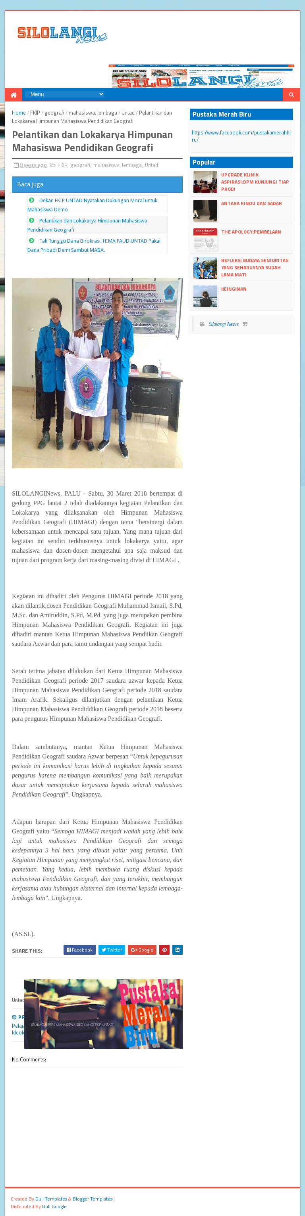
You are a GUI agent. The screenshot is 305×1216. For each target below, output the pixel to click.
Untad (128, 113)
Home (19, 113)
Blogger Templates (92, 1199)
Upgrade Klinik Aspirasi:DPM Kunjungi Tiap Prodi (255, 182)
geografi (54, 113)
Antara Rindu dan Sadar (251, 203)
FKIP (35, 113)
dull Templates (51, 1199)
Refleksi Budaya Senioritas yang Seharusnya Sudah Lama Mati (254, 267)
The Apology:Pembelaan (251, 232)
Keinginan (234, 289)
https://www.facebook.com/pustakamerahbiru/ (241, 136)
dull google (54, 1206)
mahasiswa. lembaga (93, 113)
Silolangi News (223, 324)
